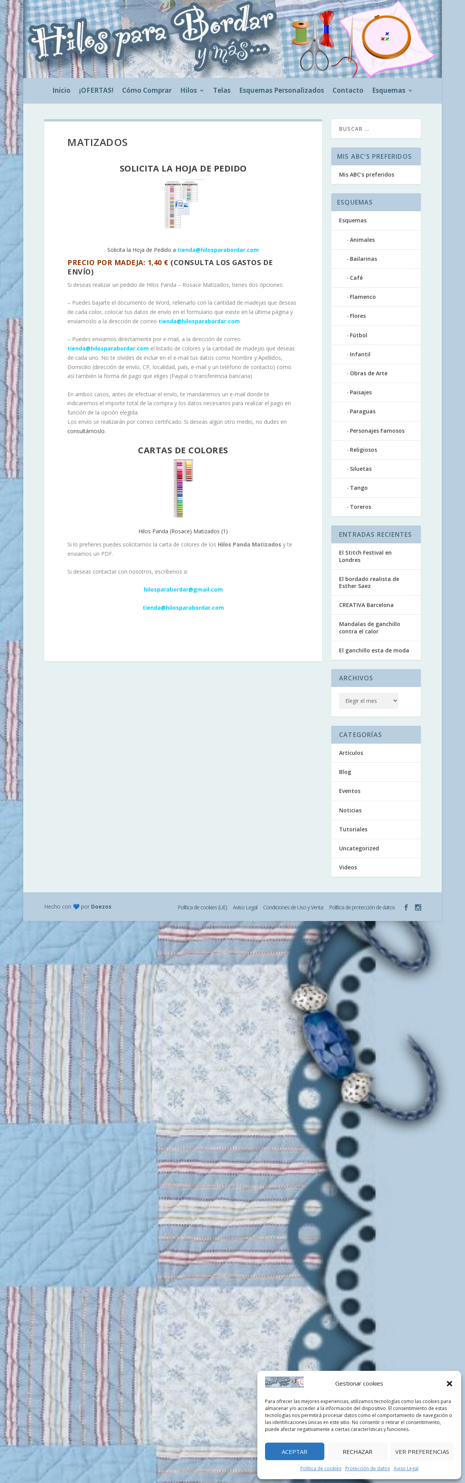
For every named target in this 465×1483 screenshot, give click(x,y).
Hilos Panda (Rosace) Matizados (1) (183, 497)
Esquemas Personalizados (281, 91)
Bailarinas (363, 258)
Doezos (101, 906)
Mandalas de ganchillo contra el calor (369, 627)
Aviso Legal (406, 1468)
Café (356, 277)
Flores (358, 315)
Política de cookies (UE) (202, 907)
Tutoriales (353, 829)
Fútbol (358, 335)
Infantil (360, 354)
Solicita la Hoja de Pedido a (183, 215)
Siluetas (361, 468)
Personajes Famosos (377, 430)
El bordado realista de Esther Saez (369, 582)
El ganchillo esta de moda (374, 650)
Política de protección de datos (362, 907)
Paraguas (362, 411)
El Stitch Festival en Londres (365, 556)
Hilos (188, 91)
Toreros (360, 506)
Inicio (61, 91)
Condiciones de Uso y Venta (293, 907)
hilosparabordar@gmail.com (183, 589)
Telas (222, 91)
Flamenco (363, 296)
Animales (362, 239)
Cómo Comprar (147, 91)
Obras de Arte (369, 373)
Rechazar (357, 1451)
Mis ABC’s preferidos (366, 174)
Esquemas (388, 91)
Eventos (349, 790)
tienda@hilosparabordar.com (199, 321)
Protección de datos (367, 1468)
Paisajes (361, 392)
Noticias (350, 810)
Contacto (347, 91)
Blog (345, 771)
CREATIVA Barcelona (366, 605)
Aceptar (294, 1451)
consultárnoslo (86, 431)
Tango (359, 487)
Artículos (351, 752)
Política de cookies (320, 1468)
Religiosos (363, 449)
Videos (348, 867)
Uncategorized (359, 848)
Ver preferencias (422, 1451)
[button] (449, 1384)
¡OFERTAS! (96, 91)
